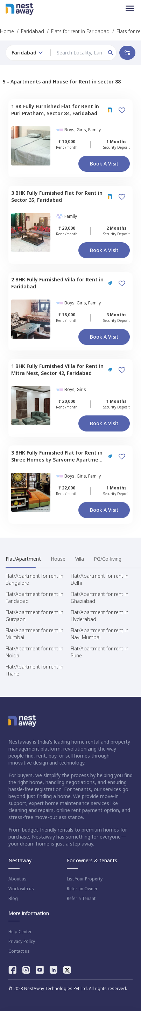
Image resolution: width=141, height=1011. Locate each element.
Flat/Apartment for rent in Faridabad (34, 597)
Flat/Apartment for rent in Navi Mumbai (99, 634)
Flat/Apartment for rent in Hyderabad (99, 615)
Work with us (21, 889)
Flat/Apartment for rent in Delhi (99, 579)
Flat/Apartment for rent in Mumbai (34, 634)
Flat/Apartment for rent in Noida (34, 652)
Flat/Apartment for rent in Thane (34, 670)
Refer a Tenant (81, 898)
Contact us (19, 951)
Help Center (20, 932)
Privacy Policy (21, 941)
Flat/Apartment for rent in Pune (99, 652)
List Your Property (85, 879)
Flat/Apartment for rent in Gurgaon (34, 615)
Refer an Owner (82, 889)
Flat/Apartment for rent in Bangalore (34, 579)
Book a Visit (104, 163)
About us (17, 879)
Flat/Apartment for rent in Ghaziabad (99, 597)
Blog (13, 898)
